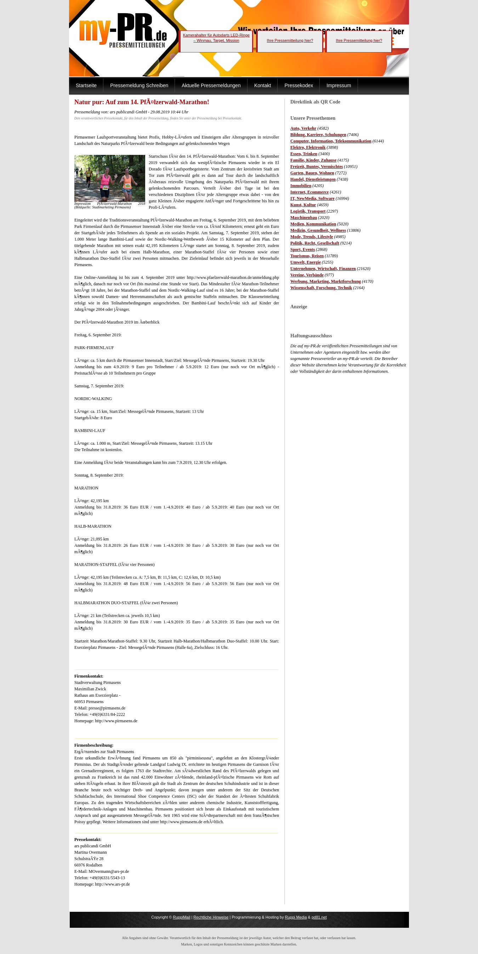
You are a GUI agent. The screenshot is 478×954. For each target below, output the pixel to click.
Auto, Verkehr (303, 128)
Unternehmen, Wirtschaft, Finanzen (323, 268)
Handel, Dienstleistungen (313, 179)
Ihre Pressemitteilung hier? (290, 40)
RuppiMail (181, 917)
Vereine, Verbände (307, 275)
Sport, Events (302, 249)
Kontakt (262, 85)
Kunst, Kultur (303, 204)
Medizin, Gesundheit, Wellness (318, 230)
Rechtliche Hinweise (210, 917)
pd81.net (319, 917)
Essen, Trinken (303, 153)
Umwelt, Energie (305, 262)
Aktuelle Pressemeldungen (211, 85)
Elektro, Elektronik (308, 147)
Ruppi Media (296, 917)
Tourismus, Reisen (307, 255)
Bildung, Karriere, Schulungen (318, 134)
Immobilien (300, 185)
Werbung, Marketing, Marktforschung (325, 281)
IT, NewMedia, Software (312, 198)
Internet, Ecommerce (309, 192)
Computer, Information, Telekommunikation (330, 141)
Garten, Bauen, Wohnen (312, 172)
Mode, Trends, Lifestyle (311, 236)
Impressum (338, 85)
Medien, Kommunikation (313, 223)
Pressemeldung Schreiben (139, 85)
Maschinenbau (303, 217)
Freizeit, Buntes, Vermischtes (316, 166)
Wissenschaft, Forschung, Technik (321, 287)
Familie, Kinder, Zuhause (313, 160)
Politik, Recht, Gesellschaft (314, 243)
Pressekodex (298, 85)
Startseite (86, 85)
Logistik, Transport (308, 211)
